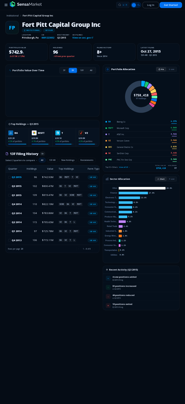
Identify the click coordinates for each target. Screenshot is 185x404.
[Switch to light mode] (136, 4)
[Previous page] (78, 248)
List (171, 69)
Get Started (171, 5)
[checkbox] (9, 177)
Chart (161, 179)
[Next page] (94, 248)
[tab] (64, 70)
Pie (161, 69)
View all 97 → (124, 167)
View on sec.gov (82, 37)
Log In (150, 5)
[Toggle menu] (6, 5)
